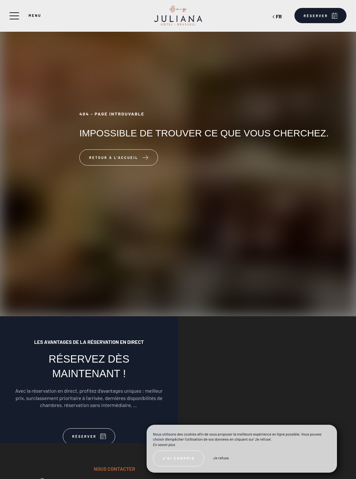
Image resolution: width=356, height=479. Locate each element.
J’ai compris (178, 458)
